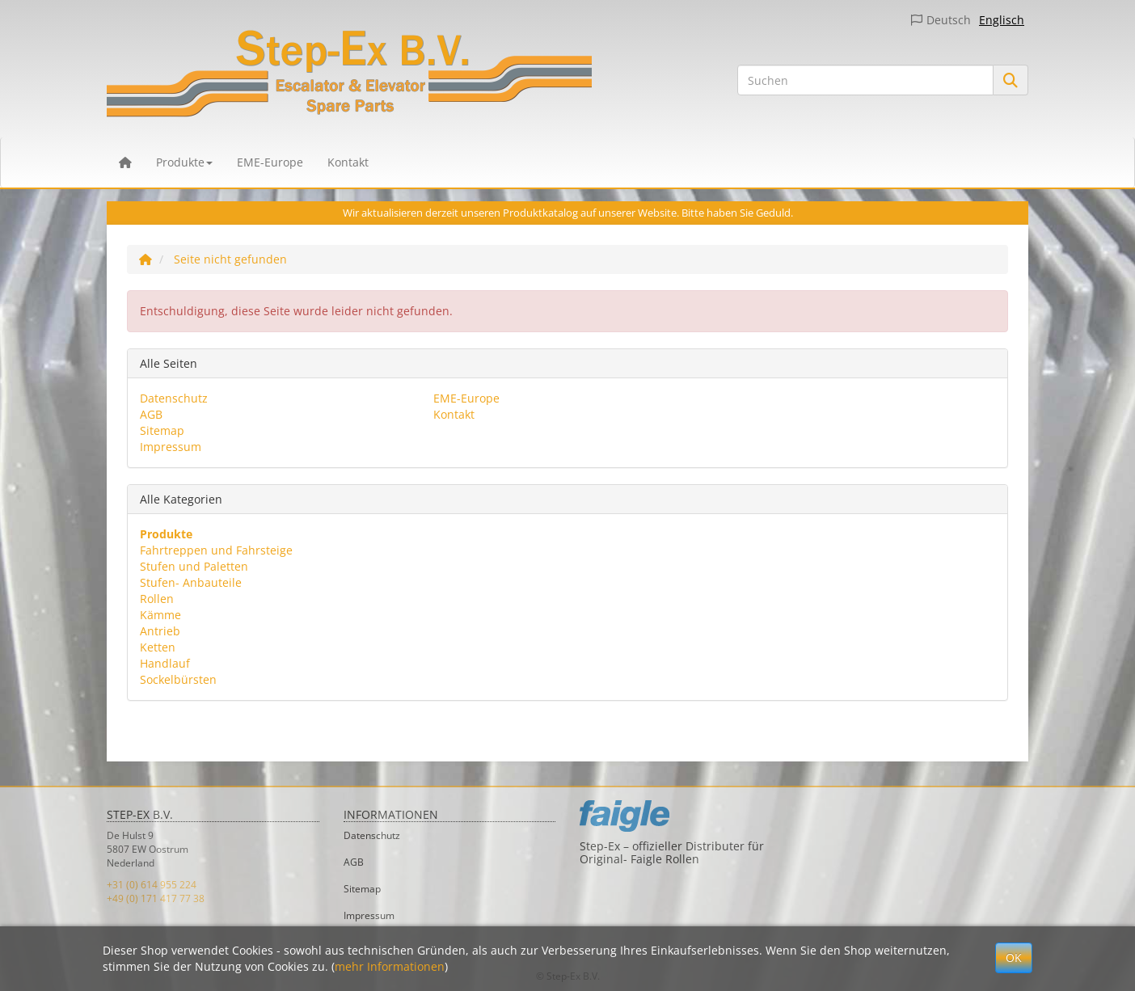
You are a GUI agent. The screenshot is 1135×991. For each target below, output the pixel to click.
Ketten (157, 647)
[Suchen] (865, 80)
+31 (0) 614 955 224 (151, 885)
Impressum (170, 446)
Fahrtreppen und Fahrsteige (216, 550)
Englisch (1001, 19)
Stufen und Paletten (194, 566)
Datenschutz (174, 398)
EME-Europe (270, 162)
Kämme (160, 614)
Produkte (184, 162)
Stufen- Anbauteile (191, 582)
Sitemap (162, 430)
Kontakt (348, 162)
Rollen (157, 598)
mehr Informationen (390, 966)
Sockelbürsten (178, 679)
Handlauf (165, 663)
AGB (151, 414)
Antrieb (160, 631)
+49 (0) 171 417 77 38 (156, 898)
